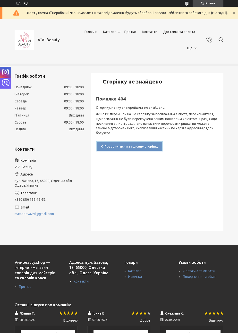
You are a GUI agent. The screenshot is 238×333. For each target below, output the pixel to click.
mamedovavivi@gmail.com (34, 214)
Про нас (130, 32)
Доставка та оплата (179, 32)
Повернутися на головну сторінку (131, 146)
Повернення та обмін (199, 277)
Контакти (149, 32)
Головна (91, 32)
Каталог (109, 32)
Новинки (135, 277)
